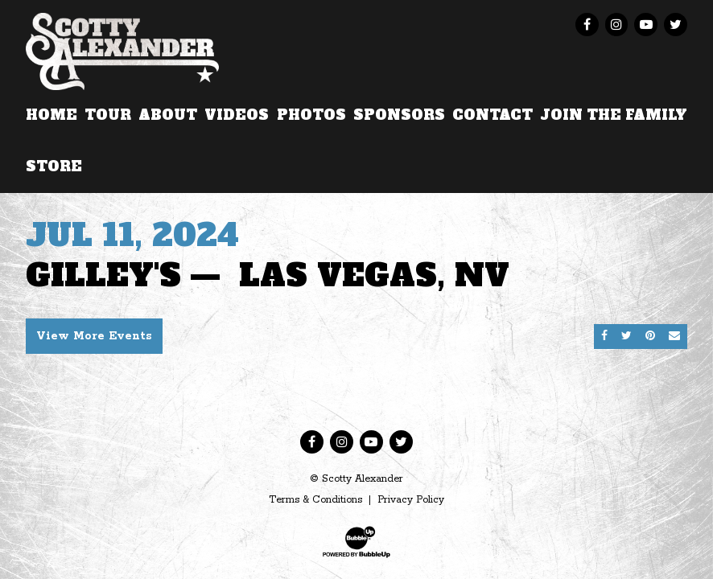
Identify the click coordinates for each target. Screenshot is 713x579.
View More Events (94, 336)
